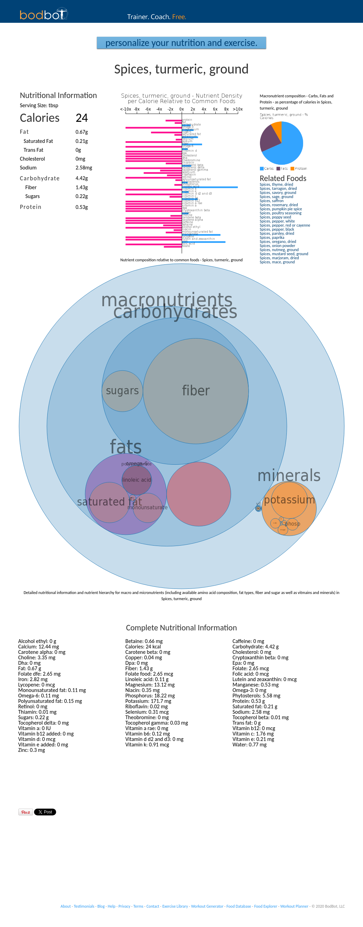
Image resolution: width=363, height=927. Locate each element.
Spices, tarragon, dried (278, 188)
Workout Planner (294, 906)
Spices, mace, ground (277, 262)
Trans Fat (34, 150)
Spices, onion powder (277, 245)
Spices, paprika (272, 237)
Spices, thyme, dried (276, 184)
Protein (31, 207)
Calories (40, 117)
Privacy (124, 906)
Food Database (239, 906)
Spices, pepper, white (277, 221)
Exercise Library (175, 906)
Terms (138, 906)
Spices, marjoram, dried (279, 257)
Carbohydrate (40, 178)
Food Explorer (265, 906)
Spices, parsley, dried (277, 233)
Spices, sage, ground (277, 196)
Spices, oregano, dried (278, 241)
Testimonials (84, 906)
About (66, 906)
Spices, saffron (272, 200)
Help (112, 906)
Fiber (31, 187)
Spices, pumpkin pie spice (281, 208)
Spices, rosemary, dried (279, 204)
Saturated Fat (38, 141)
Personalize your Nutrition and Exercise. (181, 43)
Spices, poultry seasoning (281, 213)
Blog (100, 906)
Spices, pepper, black (277, 229)
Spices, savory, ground (278, 192)
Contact (152, 906)
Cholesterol (32, 158)
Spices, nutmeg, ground (279, 249)
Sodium (28, 167)
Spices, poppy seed (275, 217)
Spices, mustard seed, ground (284, 253)
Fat (24, 131)
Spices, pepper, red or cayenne (285, 225)
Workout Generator (207, 906)
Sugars (33, 196)
